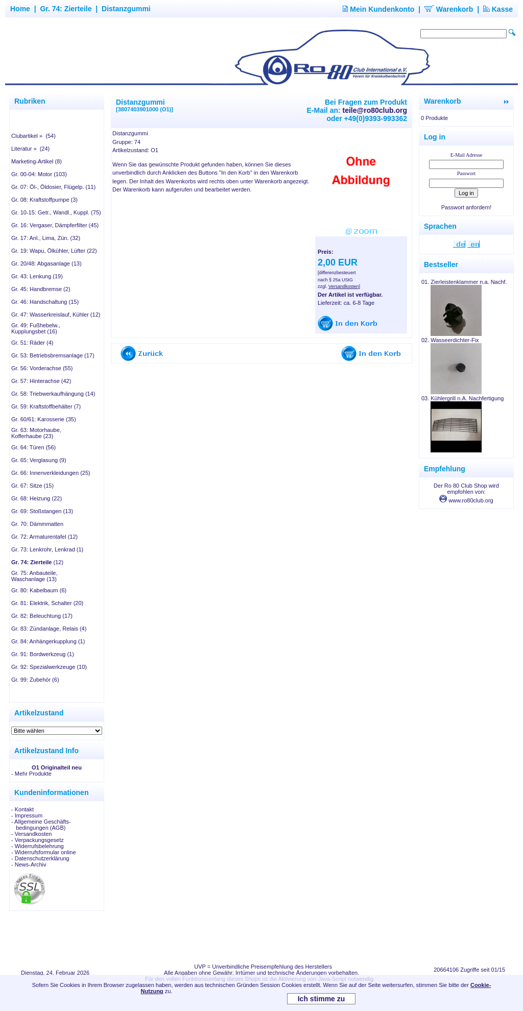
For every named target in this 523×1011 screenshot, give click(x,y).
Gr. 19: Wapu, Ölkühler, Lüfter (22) (54, 251)
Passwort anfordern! (466, 207)
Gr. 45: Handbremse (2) (40, 289)
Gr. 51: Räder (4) (32, 343)
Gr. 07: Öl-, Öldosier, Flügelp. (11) (53, 187)
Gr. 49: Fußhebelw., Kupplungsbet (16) (35, 328)
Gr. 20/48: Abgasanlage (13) (46, 263)
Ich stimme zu (321, 999)
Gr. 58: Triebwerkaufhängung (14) (53, 394)
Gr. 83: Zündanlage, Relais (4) (48, 628)
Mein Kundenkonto (378, 9)
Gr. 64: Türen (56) (33, 447)
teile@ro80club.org (375, 110)
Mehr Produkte (33, 774)
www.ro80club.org (466, 500)
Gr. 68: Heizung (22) (36, 498)
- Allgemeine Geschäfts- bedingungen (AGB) (41, 825)
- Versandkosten (31, 834)
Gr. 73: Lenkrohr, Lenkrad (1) (47, 549)
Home (20, 9)
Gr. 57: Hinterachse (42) (41, 381)
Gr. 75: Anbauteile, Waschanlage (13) (34, 576)
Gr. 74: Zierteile (65, 9)
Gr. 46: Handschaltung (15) (45, 302)
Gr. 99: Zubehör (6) (35, 680)
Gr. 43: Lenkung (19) (37, 276)
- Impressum (26, 815)
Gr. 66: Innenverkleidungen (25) (50, 473)
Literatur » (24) (30, 149)
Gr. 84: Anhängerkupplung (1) (48, 641)
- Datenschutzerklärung (40, 858)
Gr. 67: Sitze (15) (32, 486)
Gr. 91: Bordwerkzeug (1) (42, 654)
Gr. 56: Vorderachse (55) (42, 368)
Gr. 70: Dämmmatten (37, 524)
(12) (37, 562)
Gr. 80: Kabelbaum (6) (38, 590)
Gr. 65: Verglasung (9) (38, 460)
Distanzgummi (126, 9)
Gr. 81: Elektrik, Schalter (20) (47, 603)
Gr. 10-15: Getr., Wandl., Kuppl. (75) (56, 212)
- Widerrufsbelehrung (37, 846)
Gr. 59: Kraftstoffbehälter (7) (46, 406)
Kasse (498, 9)
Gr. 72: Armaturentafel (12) (44, 537)
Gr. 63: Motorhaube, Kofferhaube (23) (36, 433)
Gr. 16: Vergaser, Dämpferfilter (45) (55, 225)
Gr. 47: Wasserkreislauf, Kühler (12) (55, 314)
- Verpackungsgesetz (37, 840)
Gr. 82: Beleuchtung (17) (42, 616)
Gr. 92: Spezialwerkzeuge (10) (49, 667)
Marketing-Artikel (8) (36, 161)
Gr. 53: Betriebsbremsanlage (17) (52, 355)
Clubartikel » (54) (33, 136)
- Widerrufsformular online (43, 852)
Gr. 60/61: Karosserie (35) (43, 419)
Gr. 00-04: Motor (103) (39, 174)
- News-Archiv (28, 864)
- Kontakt (22, 809)
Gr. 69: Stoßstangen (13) (42, 511)
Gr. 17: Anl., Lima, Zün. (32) (45, 238)
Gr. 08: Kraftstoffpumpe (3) (44, 200)
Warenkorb (448, 9)
